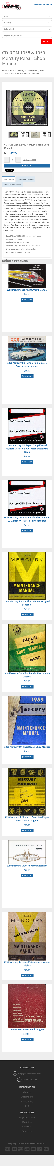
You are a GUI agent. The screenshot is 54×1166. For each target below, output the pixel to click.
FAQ (27, 1105)
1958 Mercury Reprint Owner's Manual (27, 289)
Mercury (20, 70)
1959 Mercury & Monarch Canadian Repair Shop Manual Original (27, 819)
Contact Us (27, 1131)
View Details (27, 376)
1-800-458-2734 (30, 1079)
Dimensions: (11, 249)
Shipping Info (27, 1096)
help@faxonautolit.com (29, 1073)
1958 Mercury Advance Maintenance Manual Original (27, 964)
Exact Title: (11, 236)
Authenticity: (11, 245)
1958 (12, 70)
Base (42, 70)
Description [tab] (9, 179)
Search (46, 41)
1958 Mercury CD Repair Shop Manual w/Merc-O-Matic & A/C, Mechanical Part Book (27, 448)
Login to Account (27, 1117)
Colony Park (32, 70)
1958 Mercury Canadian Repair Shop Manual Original (27, 675)
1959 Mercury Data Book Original (27, 1029)
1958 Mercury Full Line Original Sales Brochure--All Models (27, 364)
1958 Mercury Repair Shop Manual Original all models (27, 603)
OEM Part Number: (14, 252)
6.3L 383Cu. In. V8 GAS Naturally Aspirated (22, 73)
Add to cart (27, 166)
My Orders (27, 1122)
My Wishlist (27, 1126)
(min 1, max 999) (28, 160)
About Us (27, 1092)
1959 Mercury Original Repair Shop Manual (27, 746)
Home (4, 70)
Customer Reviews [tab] (26, 179)
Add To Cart (27, 300)
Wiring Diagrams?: (14, 242)
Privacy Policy (27, 1101)
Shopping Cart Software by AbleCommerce (27, 1143)
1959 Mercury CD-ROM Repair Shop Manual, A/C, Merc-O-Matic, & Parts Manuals (27, 519)
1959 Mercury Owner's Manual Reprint (27, 865)
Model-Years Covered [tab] (12, 184)
